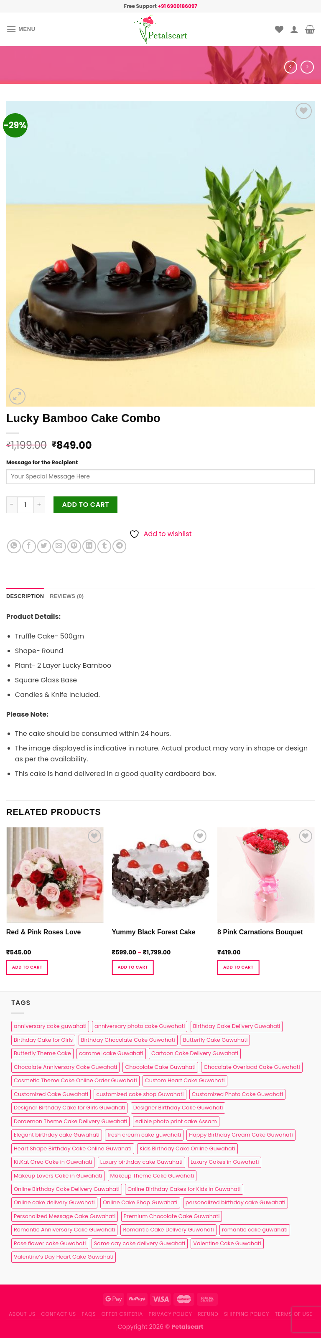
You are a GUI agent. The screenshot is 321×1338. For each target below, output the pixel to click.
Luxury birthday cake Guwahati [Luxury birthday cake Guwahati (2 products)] (141, 1161)
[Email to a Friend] (59, 546)
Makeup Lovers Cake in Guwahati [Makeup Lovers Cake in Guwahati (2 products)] (58, 1175)
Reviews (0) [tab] (67, 596)
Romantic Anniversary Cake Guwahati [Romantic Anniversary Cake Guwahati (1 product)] (64, 1229)
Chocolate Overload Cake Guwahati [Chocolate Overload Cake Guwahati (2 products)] (252, 1067)
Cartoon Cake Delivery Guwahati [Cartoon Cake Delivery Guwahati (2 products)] (194, 1053)
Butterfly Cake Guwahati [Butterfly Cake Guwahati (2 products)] (215, 1039)
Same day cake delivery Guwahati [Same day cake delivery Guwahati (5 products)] (139, 1243)
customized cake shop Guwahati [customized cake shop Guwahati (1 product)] (139, 1094)
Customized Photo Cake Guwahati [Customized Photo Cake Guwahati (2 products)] (237, 1094)
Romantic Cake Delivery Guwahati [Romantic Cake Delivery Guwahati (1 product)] (168, 1229)
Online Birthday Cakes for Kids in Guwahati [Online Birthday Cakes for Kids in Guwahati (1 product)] (184, 1189)
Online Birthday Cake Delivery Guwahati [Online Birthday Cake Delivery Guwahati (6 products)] (67, 1189)
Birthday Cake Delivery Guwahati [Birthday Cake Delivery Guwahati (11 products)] (236, 1026)
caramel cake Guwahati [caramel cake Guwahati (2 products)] (111, 1053)
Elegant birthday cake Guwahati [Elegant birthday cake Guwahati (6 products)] (56, 1134)
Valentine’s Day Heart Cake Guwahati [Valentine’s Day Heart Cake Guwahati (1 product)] (63, 1256)
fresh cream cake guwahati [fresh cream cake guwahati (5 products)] (144, 1134)
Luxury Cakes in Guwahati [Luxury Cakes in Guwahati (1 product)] (225, 1161)
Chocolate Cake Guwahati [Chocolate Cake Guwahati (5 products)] (160, 1067)
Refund (208, 1314)
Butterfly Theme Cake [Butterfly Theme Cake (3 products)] (42, 1053)
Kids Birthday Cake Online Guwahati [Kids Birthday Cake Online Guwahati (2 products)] (187, 1148)
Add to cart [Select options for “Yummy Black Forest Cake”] (132, 967)
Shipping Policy (246, 1314)
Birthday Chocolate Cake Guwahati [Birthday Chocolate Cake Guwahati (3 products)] (128, 1039)
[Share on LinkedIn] (89, 546)
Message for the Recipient (42, 462)
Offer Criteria (122, 1314)
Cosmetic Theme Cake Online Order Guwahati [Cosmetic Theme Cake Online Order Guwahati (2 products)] (75, 1080)
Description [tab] (25, 596)
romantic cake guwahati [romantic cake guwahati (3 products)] (255, 1229)
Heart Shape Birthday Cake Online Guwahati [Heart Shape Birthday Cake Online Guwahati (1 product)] (73, 1148)
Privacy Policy (170, 1314)
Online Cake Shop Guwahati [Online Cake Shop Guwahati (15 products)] (140, 1202)
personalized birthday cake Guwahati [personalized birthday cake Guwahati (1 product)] (235, 1202)
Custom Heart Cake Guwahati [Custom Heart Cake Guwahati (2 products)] (185, 1080)
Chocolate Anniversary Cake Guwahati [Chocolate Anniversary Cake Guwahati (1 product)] (65, 1067)
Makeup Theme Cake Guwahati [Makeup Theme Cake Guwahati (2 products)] (152, 1175)
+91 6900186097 (177, 6)
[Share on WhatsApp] (14, 546)
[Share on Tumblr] (104, 546)
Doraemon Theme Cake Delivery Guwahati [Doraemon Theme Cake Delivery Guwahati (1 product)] (70, 1121)
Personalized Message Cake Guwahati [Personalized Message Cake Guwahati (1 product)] (64, 1216)
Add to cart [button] (27, 967)
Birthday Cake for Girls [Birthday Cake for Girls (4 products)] (43, 1039)
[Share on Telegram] (119, 546)
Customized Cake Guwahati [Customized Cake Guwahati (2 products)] (51, 1094)
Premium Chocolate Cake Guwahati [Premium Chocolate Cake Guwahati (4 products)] (172, 1216)
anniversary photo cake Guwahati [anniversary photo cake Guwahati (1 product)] (139, 1026)
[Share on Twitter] (44, 546)
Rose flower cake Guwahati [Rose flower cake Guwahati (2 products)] (50, 1243)
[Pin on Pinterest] (74, 546)
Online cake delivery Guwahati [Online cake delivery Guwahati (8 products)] (54, 1202)
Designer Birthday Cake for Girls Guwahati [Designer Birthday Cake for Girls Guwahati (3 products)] (69, 1107)
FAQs (89, 1314)
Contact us (58, 1314)
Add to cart (86, 504)
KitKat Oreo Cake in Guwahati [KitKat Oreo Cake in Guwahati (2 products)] (53, 1161)
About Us (22, 1314)
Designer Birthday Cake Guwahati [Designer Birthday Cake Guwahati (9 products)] (178, 1107)
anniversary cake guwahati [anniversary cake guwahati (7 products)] (50, 1026)
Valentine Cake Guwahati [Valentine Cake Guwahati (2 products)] (227, 1243)
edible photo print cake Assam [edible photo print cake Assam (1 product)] (176, 1121)
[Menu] (21, 29)
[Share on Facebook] (29, 546)
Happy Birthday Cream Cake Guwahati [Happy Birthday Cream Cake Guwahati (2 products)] (241, 1134)
